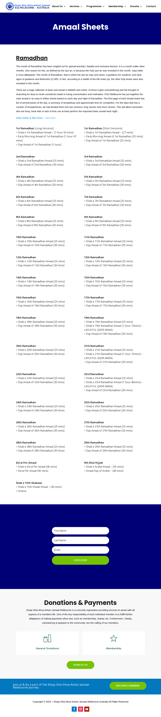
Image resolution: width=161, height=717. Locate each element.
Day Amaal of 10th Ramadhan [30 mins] (41, 245)
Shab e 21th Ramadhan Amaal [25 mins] (109, 350)
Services (74, 6)
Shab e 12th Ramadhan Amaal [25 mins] (41, 261)
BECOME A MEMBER (128, 685)
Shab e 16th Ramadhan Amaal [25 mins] (41, 301)
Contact (151, 6)
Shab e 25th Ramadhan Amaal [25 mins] (109, 406)
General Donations (47, 648)
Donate (134, 6)
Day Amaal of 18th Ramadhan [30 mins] (41, 325)
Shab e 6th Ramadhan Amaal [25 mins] (40, 201)
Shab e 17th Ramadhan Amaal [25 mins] (109, 301)
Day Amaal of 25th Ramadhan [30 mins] (109, 410)
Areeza (22, 491)
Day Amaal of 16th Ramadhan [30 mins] (41, 305)
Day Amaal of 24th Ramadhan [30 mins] (41, 410)
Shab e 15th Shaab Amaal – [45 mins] (39, 487)
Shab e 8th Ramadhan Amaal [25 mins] (40, 221)
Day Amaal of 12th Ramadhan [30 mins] (41, 265)
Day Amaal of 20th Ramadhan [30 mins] (41, 354)
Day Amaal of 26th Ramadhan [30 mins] (41, 430)
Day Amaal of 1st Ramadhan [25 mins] (108, 140)
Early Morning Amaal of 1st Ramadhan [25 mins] (114, 136)
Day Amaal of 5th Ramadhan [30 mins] (108, 185)
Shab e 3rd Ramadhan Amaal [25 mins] (108, 160)
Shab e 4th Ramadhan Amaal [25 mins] (40, 181)
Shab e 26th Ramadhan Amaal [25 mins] (41, 426)
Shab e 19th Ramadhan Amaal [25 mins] (109, 322)
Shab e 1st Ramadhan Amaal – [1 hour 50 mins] (45, 132)
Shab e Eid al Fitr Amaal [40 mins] (37, 466)
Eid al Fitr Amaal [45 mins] (33, 470)
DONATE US (80, 664)
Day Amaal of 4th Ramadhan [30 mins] (40, 185)
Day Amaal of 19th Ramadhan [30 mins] (109, 333)
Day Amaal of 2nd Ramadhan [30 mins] (40, 164)
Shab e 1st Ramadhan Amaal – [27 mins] (109, 132)
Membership (116, 6)
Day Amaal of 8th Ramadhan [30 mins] (40, 225)
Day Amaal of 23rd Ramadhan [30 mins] (109, 390)
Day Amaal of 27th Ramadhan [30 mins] (109, 430)
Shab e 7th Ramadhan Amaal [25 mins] (108, 201)
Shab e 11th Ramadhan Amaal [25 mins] (109, 241)
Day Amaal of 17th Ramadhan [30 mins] (109, 305)
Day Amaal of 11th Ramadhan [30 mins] (109, 245)
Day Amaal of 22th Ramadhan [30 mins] (41, 382)
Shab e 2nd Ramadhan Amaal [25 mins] (41, 160)
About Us (57, 6)
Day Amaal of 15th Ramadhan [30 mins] (109, 285)
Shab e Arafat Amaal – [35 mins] (105, 466)
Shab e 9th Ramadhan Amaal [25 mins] (108, 221)
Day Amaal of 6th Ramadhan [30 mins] (40, 205)
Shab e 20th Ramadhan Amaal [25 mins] (41, 350)
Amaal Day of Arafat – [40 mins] (104, 470)
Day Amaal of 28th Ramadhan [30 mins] (41, 450)
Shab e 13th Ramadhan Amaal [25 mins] (109, 261)
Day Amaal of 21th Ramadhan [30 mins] (109, 362)
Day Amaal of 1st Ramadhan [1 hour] (39, 144)
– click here (35, 118)
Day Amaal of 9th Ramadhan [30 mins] (108, 225)
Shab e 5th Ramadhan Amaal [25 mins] (108, 181)
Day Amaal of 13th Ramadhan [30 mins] (109, 265)
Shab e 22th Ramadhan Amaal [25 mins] (41, 378)
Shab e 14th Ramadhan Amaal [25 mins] (41, 281)
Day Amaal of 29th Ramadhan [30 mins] (109, 450)
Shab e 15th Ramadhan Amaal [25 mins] (109, 281)
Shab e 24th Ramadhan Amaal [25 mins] (41, 406)
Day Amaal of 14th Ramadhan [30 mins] (41, 285)
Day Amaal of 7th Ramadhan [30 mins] (108, 205)
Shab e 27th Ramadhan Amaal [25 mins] (109, 426)
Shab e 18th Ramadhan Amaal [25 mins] (41, 322)
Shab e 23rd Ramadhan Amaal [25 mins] (109, 378)
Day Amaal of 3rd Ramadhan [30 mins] (108, 164)
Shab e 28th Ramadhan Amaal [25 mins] (41, 446)
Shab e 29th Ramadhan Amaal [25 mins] (109, 446)
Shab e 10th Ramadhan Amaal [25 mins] (41, 241)
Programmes (94, 6)
